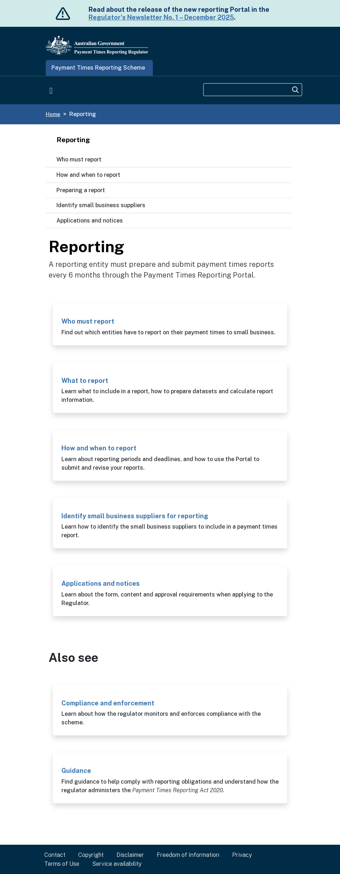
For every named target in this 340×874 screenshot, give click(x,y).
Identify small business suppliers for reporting (134, 516)
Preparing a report (80, 190)
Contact (54, 854)
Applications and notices (89, 220)
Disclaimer (130, 854)
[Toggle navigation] (51, 90)
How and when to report (88, 174)
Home (53, 114)
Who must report (78, 159)
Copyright (91, 854)
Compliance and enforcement (107, 703)
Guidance (76, 770)
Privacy (242, 854)
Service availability (116, 863)
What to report (84, 380)
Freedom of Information (188, 854)
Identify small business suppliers (100, 205)
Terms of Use (61, 863)
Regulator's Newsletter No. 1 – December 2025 (161, 17)
